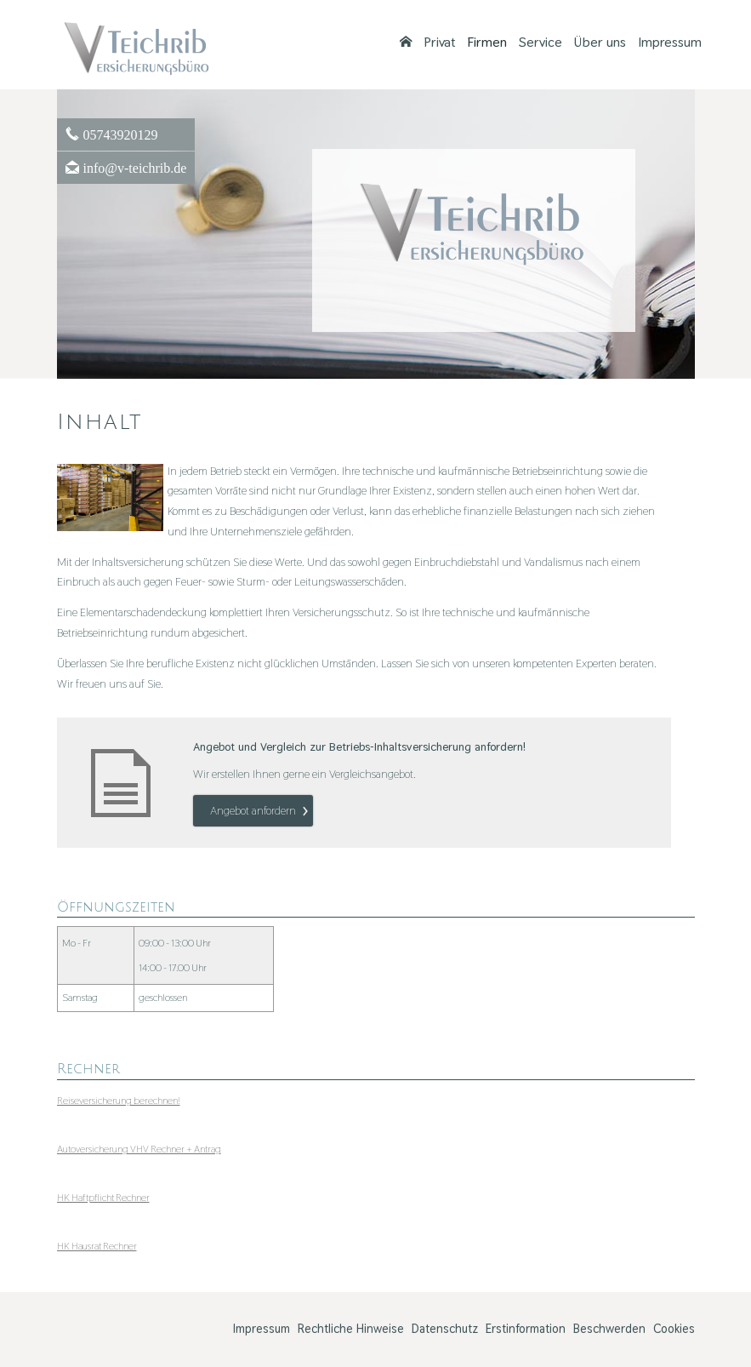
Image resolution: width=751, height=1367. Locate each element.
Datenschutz (445, 1328)
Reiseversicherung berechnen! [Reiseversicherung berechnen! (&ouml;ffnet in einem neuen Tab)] (118, 1100)
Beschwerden (609, 1328)
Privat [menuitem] (439, 42)
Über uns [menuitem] (600, 42)
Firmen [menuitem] (487, 42)
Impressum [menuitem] (670, 42)
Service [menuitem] (540, 42)
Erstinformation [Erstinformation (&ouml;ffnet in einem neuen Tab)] (526, 1328)
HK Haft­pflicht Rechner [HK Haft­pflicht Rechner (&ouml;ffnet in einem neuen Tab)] (103, 1197)
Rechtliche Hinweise (351, 1328)
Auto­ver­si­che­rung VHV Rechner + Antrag (139, 1149)
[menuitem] (406, 42)
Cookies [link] (674, 1328)
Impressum (261, 1328)
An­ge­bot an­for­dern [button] (253, 810)
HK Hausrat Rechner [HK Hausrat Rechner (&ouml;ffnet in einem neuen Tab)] (97, 1246)
